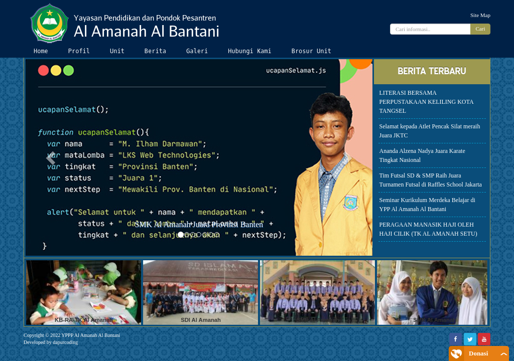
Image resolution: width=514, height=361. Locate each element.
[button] (52, 157)
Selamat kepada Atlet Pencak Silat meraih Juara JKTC (429, 131)
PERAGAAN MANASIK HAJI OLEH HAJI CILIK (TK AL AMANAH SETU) (428, 229)
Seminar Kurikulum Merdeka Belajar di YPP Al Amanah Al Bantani (427, 205)
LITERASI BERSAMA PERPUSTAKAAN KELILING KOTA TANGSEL (426, 101)
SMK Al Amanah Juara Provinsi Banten (199, 224)
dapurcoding (65, 342)
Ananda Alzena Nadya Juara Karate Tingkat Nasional (422, 155)
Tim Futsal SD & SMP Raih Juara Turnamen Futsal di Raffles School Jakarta (430, 180)
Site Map (480, 15)
